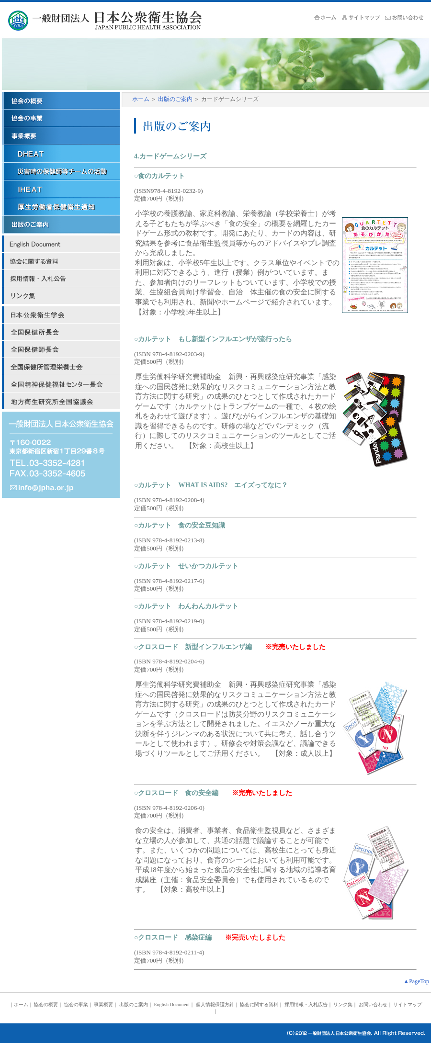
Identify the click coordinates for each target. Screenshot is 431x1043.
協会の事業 (61, 118)
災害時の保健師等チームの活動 (61, 171)
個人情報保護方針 (215, 1004)
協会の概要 (61, 101)
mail (61, 488)
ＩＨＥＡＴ (61, 189)
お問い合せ (406, 18)
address (61, 445)
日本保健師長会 (61, 349)
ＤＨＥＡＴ (61, 154)
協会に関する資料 (61, 261)
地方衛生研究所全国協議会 (61, 401)
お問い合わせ (373, 1004)
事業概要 (61, 136)
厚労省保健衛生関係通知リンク (61, 207)
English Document (61, 244)
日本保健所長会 (61, 332)
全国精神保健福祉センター (61, 384)
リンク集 (61, 295)
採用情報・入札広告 (61, 278)
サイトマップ (363, 18)
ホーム (328, 18)
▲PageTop (416, 981)
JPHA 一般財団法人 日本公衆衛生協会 (120, 21)
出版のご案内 (175, 99)
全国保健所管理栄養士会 (61, 366)
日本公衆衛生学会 (61, 315)
